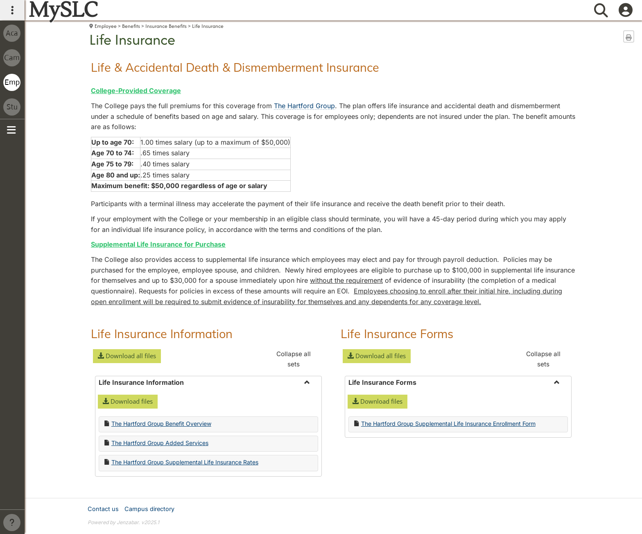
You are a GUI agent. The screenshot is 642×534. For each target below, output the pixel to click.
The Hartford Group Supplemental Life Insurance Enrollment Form (448, 423)
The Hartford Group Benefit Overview (161, 423)
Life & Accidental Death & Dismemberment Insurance (235, 67)
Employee (106, 26)
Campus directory (149, 508)
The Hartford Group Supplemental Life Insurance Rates (184, 462)
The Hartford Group (304, 106)
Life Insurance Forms (397, 333)
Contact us (103, 508)
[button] (127, 356)
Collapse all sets (293, 359)
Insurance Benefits (166, 26)
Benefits (131, 26)
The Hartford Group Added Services (159, 442)
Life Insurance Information (162, 333)
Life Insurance (208, 26)
